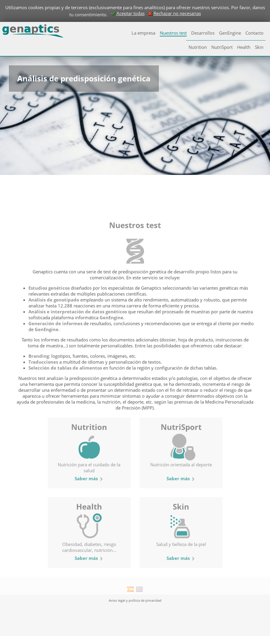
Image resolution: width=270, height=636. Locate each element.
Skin (259, 47)
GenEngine (230, 33)
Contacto (254, 33)
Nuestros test (173, 33)
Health (243, 47)
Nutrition (197, 47)
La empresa (143, 33)
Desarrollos (203, 33)
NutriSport (222, 47)
